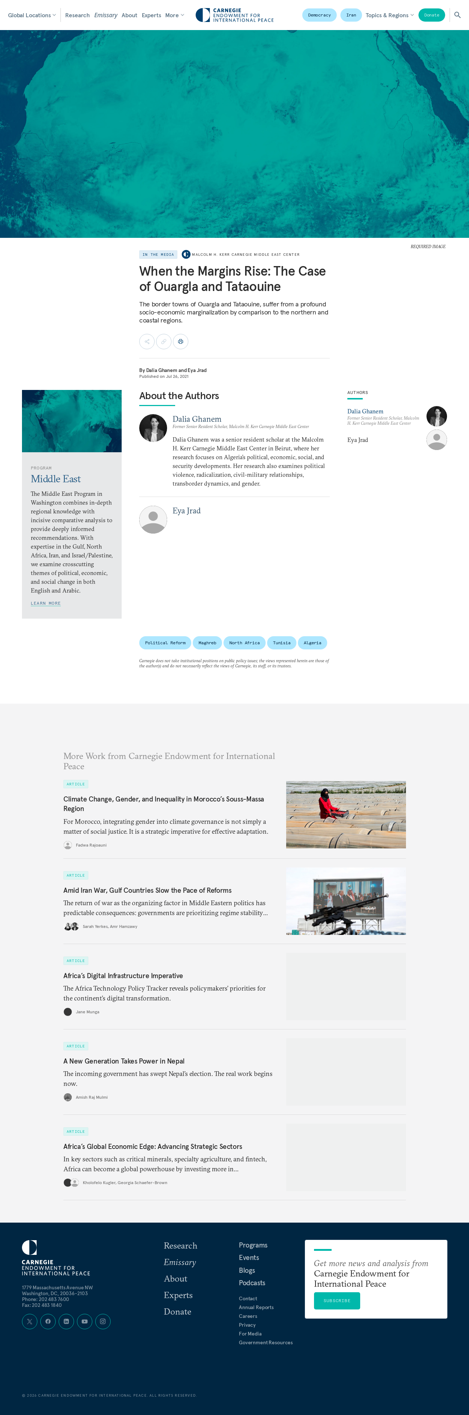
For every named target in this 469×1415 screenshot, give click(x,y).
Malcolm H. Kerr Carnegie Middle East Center (246, 254)
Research (77, 15)
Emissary (105, 15)
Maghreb (207, 642)
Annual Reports (256, 1307)
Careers (248, 1316)
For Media (250, 1333)
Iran (351, 15)
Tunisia (282, 642)
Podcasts (252, 1282)
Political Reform (165, 642)
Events (249, 1257)
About (129, 15)
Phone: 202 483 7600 (45, 1299)
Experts (151, 15)
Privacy (247, 1325)
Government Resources (266, 1342)
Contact (248, 1298)
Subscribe (337, 1300)
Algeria (312, 642)
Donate (431, 15)
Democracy (319, 15)
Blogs (247, 1270)
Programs (253, 1245)
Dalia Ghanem (161, 370)
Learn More (46, 603)
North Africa (244, 642)
